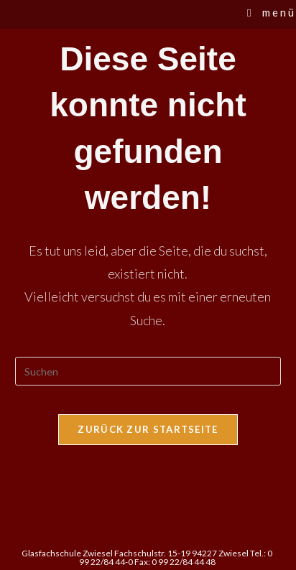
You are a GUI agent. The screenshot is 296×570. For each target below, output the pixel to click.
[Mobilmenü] (271, 12)
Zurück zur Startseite (148, 429)
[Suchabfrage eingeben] (148, 371)
